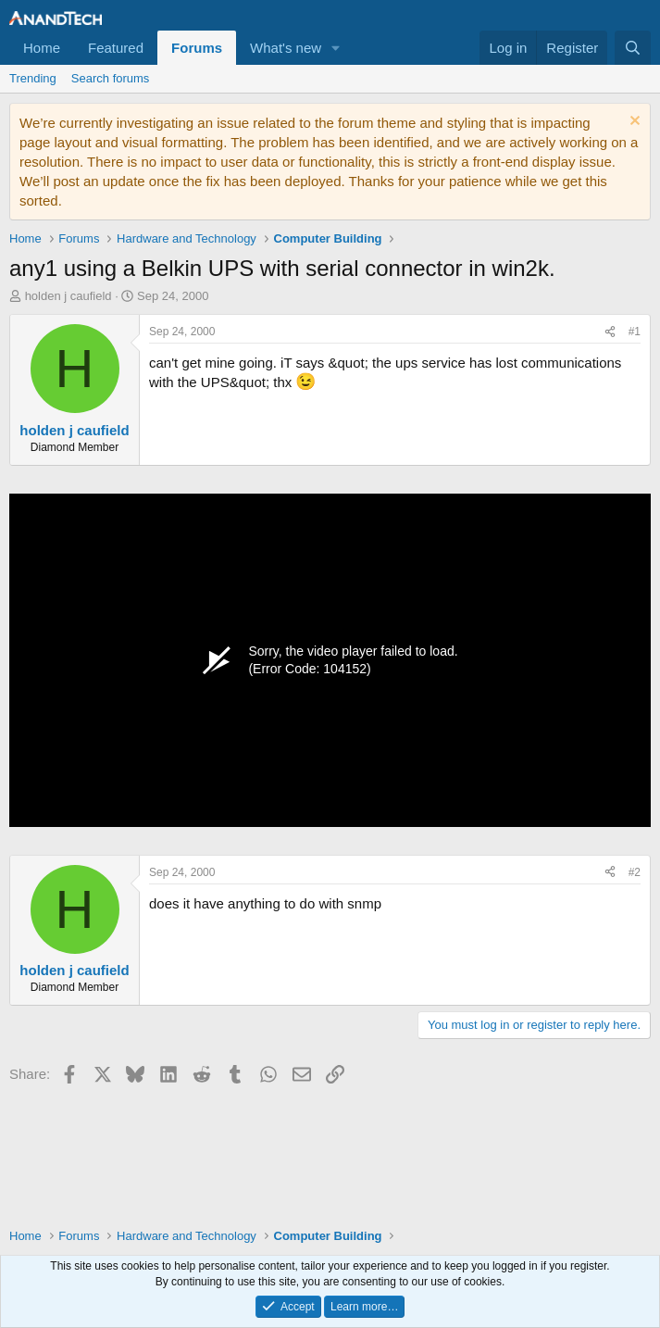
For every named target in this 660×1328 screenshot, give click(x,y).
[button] (336, 48)
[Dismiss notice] (633, 122)
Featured (115, 48)
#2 (635, 872)
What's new (285, 48)
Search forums (110, 78)
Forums (196, 48)
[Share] (610, 332)
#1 (635, 331)
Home (41, 48)
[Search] (633, 48)
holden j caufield (68, 296)
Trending (32, 78)
